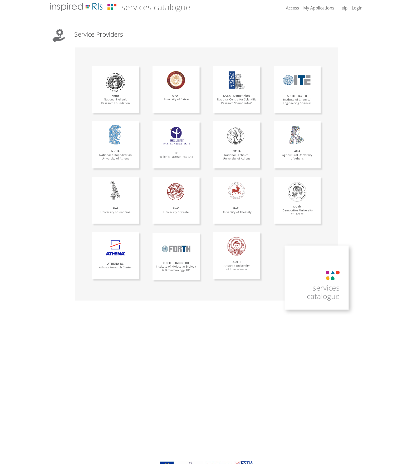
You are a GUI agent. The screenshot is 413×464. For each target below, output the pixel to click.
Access (292, 8)
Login (357, 8)
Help (343, 8)
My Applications (318, 8)
